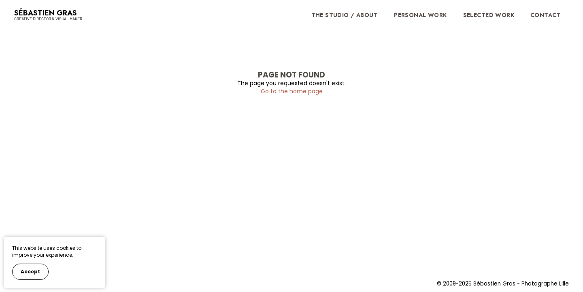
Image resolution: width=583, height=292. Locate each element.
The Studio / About (344, 15)
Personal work (420, 15)
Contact (545, 15)
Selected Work (488, 15)
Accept (30, 271)
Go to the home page (292, 91)
